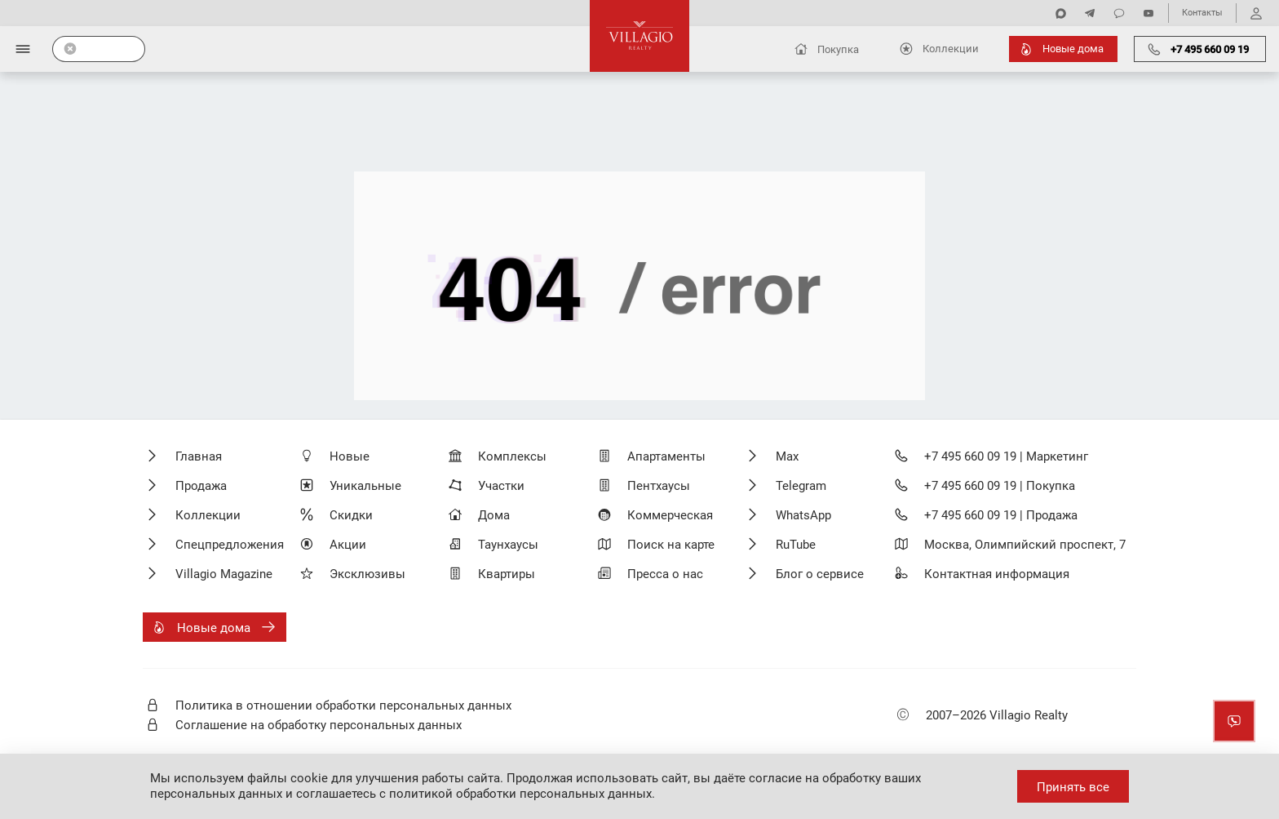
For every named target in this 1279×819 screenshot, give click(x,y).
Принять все (1073, 787)
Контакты (1202, 12)
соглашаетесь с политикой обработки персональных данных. (475, 793)
